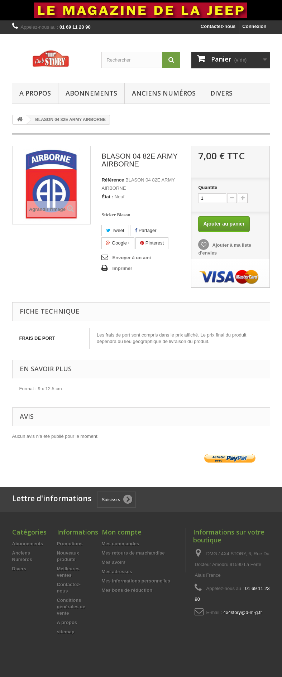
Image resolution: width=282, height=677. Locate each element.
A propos (35, 93)
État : (107, 196)
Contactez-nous (218, 26)
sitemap (66, 631)
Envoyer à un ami (131, 257)
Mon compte (122, 532)
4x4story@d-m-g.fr (242, 612)
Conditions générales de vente (71, 607)
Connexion (254, 26)
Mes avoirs (114, 562)
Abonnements (91, 93)
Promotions (70, 543)
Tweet (115, 230)
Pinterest (152, 243)
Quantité (207, 187)
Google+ (117, 243)
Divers (221, 93)
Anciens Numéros (164, 93)
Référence (112, 180)
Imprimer (122, 268)
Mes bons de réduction (127, 590)
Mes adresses (117, 571)
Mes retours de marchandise (133, 553)
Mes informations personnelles (136, 581)
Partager (145, 230)
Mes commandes (120, 543)
